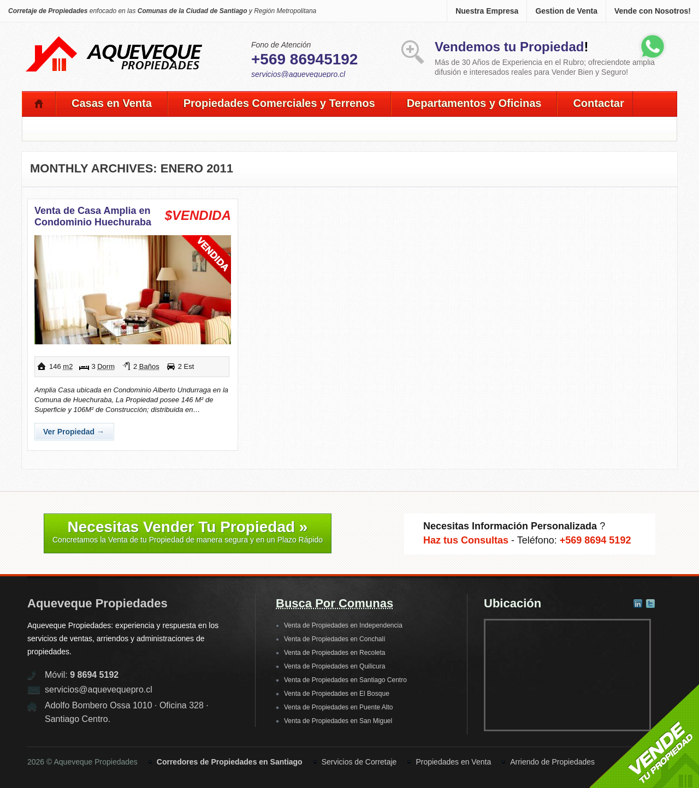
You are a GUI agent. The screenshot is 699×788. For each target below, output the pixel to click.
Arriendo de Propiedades (552, 761)
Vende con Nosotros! (652, 11)
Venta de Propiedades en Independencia (343, 625)
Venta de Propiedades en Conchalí (334, 639)
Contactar (598, 103)
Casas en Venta (112, 103)
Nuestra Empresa (486, 11)
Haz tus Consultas (465, 540)
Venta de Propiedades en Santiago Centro (345, 680)
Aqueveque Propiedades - (115, 38)
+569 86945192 (304, 59)
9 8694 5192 (94, 674)
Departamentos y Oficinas (474, 103)
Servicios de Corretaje (359, 761)
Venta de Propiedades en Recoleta (334, 652)
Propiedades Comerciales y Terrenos (279, 103)
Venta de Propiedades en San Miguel (338, 721)
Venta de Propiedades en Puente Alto (338, 707)
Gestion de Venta (566, 11)
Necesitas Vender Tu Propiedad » (187, 531)
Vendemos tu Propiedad (509, 46)
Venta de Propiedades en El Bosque (336, 693)
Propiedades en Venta (453, 761)
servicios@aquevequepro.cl (298, 74)
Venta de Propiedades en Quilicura (334, 666)
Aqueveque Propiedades (97, 603)
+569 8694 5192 (595, 540)
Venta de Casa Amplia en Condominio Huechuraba (92, 216)
